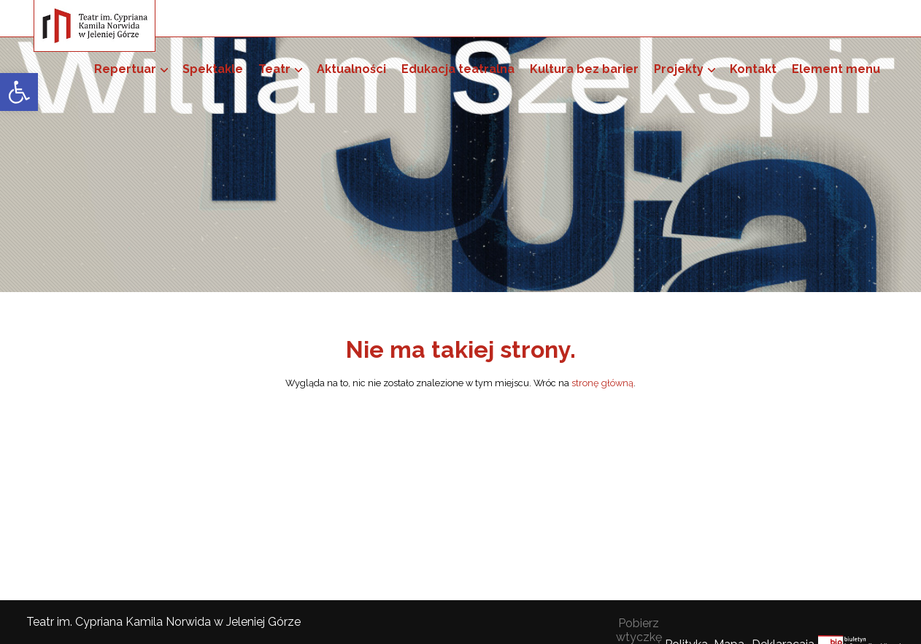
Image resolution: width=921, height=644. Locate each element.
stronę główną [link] (602, 382)
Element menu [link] (836, 69)
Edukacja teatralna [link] (458, 69)
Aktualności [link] (351, 69)
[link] (19, 92)
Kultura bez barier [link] (584, 69)
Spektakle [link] (212, 69)
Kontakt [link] (753, 69)
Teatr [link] (274, 69)
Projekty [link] (679, 69)
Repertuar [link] (125, 69)
